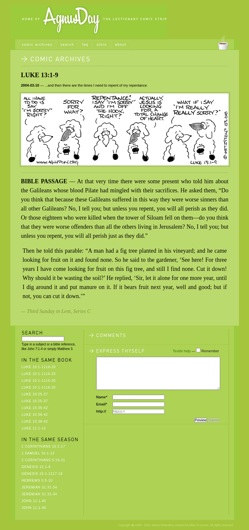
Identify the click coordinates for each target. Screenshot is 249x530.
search (67, 44)
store (102, 44)
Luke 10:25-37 (35, 394)
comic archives (37, 44)
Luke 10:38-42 (35, 408)
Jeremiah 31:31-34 (39, 487)
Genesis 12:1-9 (36, 467)
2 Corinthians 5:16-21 (43, 460)
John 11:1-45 (34, 501)
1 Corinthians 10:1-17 (43, 446)
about (120, 44)
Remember (210, 351)
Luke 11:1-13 (34, 428)
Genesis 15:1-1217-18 (42, 474)
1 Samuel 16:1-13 (38, 453)
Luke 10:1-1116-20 (39, 367)
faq (85, 44)
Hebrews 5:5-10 (37, 480)
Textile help (182, 351)
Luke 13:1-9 (39, 74)
